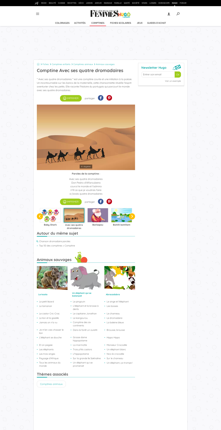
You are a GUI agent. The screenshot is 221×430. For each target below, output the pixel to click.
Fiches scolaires (120, 23)
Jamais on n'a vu (48, 322)
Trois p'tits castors (82, 349)
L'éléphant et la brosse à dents (86, 307)
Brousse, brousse (116, 329)
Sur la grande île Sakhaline (87, 358)
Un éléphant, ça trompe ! (120, 362)
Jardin (89, 3)
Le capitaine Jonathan (85, 313)
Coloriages (62, 23)
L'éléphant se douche (50, 337)
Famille (118, 3)
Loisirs (152, 3)
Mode (44, 3)
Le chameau (113, 313)
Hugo (174, 3)
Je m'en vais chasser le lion (51, 331)
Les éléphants (46, 349)
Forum (183, 3)
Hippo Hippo (113, 337)
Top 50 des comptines (50, 245)
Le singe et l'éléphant (118, 301)
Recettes (71, 3)
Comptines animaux (83, 64)
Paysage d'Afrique (48, 358)
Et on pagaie (45, 345)
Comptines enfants (61, 64)
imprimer (71, 98)
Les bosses (112, 306)
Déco (81, 3)
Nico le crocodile (115, 353)
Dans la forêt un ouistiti (85, 329)
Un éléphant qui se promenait (83, 364)
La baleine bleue (115, 322)
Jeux (140, 23)
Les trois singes (47, 353)
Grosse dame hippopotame (80, 339)
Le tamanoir (45, 306)
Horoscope (164, 3)
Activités (79, 23)
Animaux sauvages (105, 64)
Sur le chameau (115, 358)
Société (135, 3)
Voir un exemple (173, 81)
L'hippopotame (81, 353)
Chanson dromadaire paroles (54, 241)
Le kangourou (80, 318)
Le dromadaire (114, 318)
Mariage (108, 3)
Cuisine (61, 3)
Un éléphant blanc (116, 349)
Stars (144, 3)
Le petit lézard (46, 301)
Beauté (52, 3)
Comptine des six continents (82, 324)
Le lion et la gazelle (49, 318)
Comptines (97, 23)
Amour (98, 3)
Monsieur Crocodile (117, 345)
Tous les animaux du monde (50, 364)
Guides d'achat (156, 23)
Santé (127, 3)
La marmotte (80, 345)
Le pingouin (79, 301)
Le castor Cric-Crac (49, 313)
